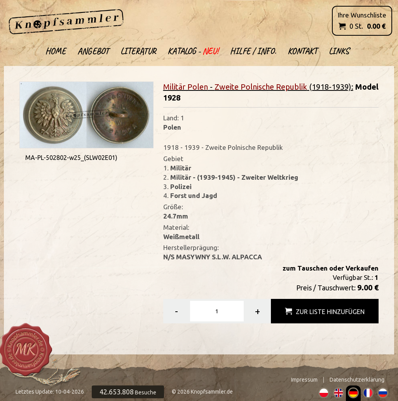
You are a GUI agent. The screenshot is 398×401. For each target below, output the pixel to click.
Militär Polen (185, 86)
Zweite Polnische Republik (261, 86)
